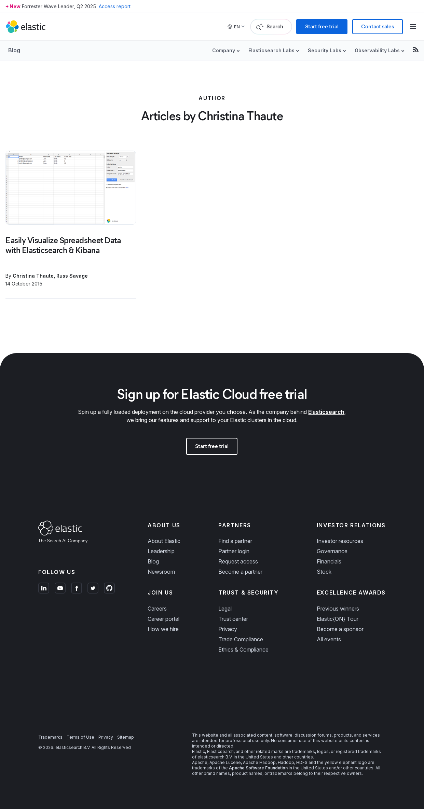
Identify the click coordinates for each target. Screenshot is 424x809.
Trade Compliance (240, 639)
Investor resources (340, 541)
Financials (329, 561)
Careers (157, 608)
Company (223, 50)
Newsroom (161, 571)
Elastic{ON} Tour (337, 618)
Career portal (163, 618)
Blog (14, 50)
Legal (225, 608)
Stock (324, 571)
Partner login (233, 551)
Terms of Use (80, 737)
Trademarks (50, 737)
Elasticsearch (326, 411)
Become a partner (240, 571)
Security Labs (324, 50)
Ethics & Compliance (243, 649)
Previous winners (338, 608)
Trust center (233, 618)
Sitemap (125, 737)
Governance (332, 551)
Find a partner (235, 541)
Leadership (161, 551)
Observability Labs (377, 50)
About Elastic (164, 541)
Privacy (227, 629)
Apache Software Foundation (258, 767)
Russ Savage (72, 276)
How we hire (163, 629)
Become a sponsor (340, 629)
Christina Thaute (33, 276)
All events (329, 639)
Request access (238, 561)
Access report (115, 6)
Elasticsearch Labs (271, 50)
